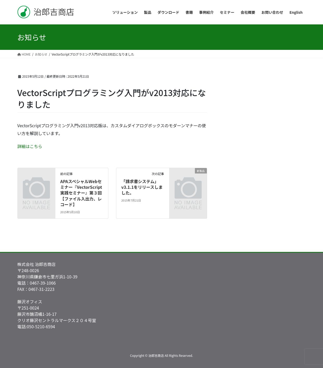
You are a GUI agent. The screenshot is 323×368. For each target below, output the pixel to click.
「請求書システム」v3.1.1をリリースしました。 (142, 187)
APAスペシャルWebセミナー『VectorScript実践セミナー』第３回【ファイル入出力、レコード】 (81, 193)
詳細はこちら (29, 146)
